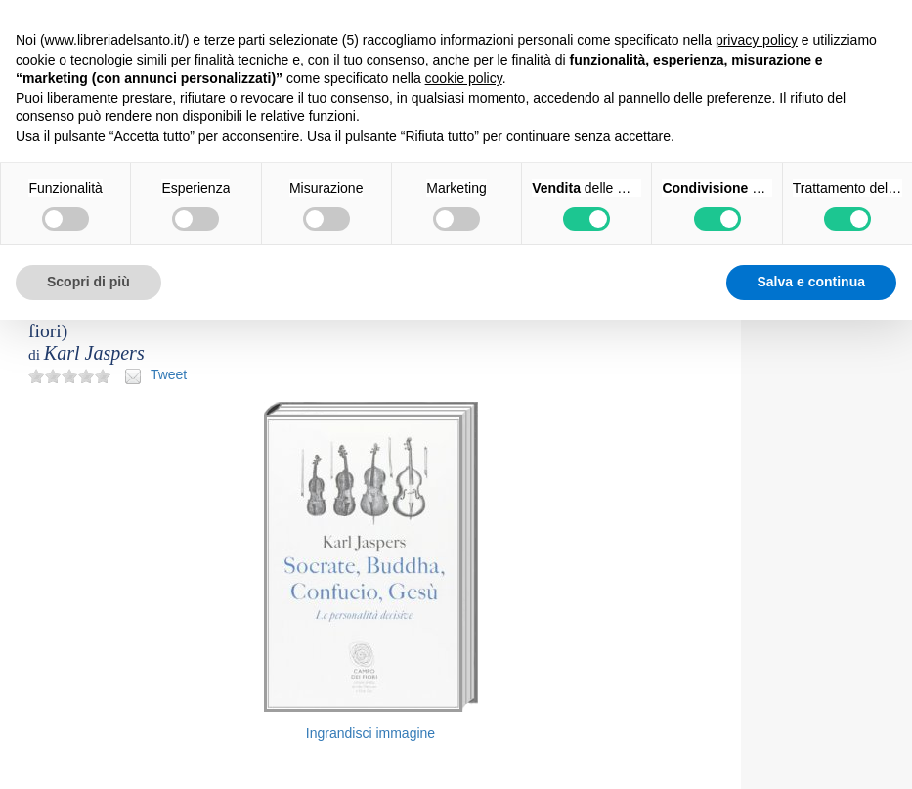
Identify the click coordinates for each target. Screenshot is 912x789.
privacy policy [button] (757, 40)
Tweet (169, 374)
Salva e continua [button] (811, 281)
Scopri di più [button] (88, 281)
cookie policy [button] (463, 78)
